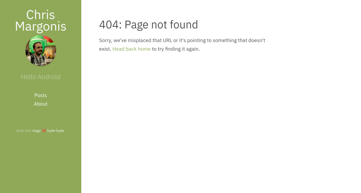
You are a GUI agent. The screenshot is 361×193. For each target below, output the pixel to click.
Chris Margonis (41, 20)
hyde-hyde (55, 130)
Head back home (132, 49)
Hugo (36, 130)
